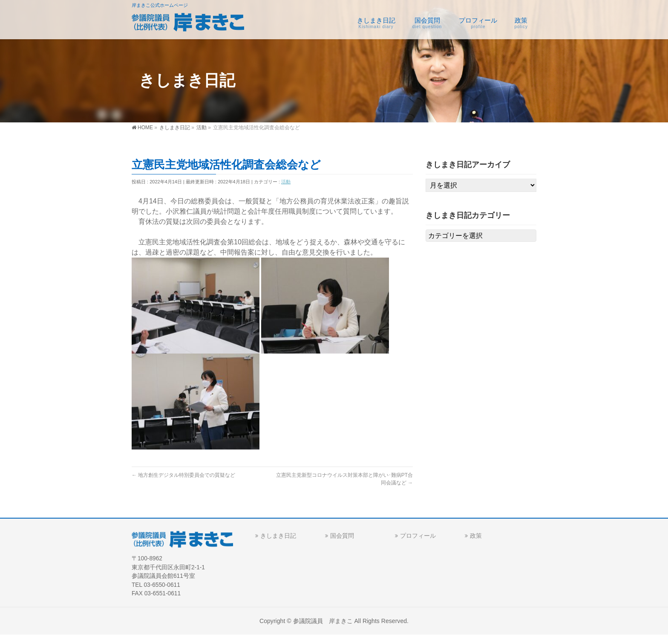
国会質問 (342, 535)
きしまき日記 (278, 535)
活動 (286, 181)
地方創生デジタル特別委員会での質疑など (183, 475)
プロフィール (418, 535)
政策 (476, 535)
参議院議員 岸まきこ (323, 621)
